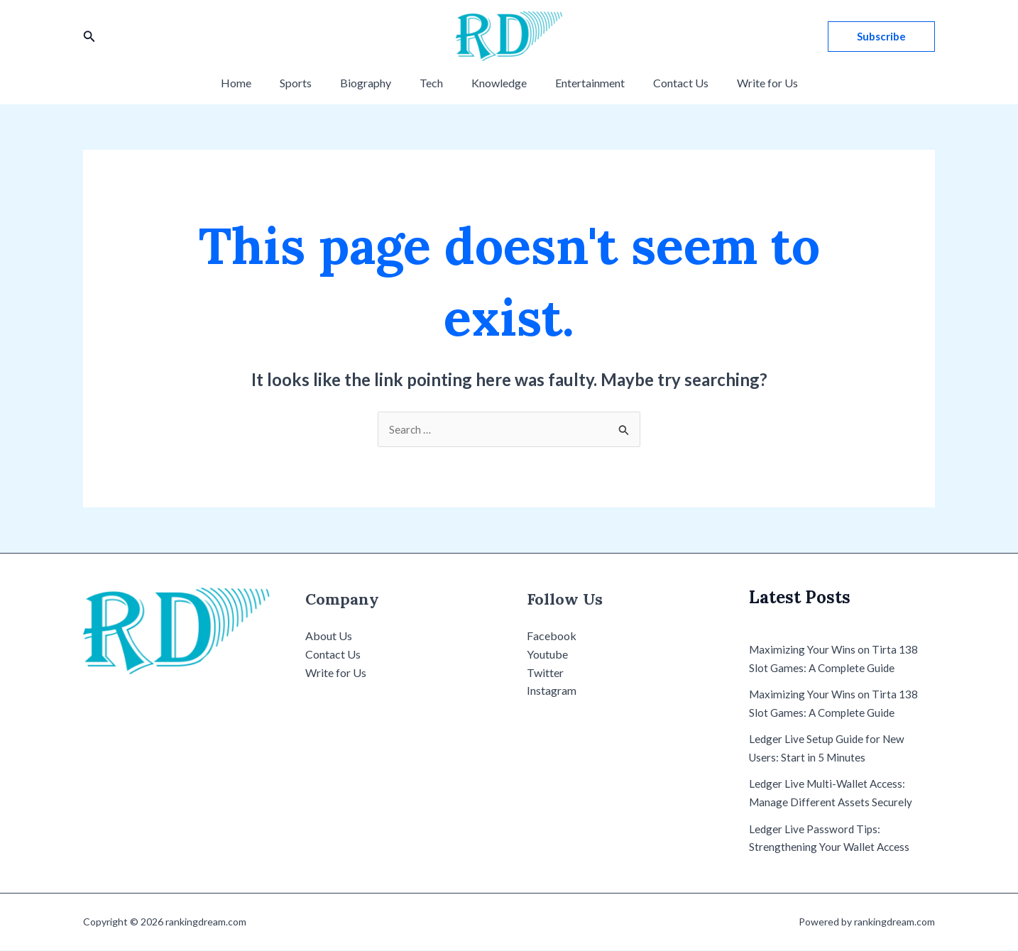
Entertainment (581, 82)
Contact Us (666, 82)
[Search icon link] (89, 36)
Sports (310, 82)
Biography (374, 82)
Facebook (551, 637)
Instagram (551, 691)
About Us (328, 637)
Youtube (547, 654)
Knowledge (496, 82)
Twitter (545, 673)
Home (256, 82)
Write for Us (747, 82)
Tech (434, 82)
